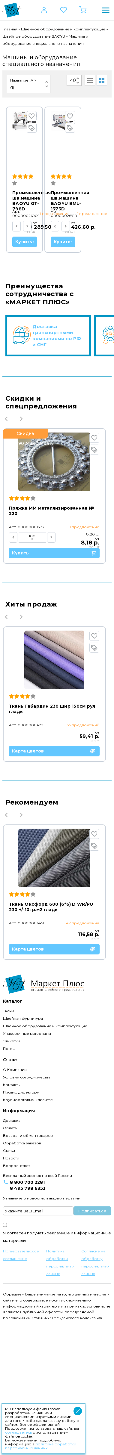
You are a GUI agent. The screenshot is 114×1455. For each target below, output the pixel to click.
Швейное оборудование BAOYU (33, 36)
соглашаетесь (18, 1432)
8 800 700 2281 (27, 1312)
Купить (57, 231)
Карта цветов (56, 883)
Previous (6, 550)
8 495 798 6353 (28, 1318)
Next (21, 550)
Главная (9, 29)
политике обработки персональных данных (40, 1446)
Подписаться (92, 1340)
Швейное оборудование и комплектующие (63, 29)
